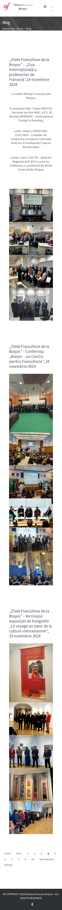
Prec (19, 853)
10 (32, 859)
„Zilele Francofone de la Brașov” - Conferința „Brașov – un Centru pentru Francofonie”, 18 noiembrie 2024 (29, 356)
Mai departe (47, 859)
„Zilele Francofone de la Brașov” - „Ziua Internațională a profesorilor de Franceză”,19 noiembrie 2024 (29, 72)
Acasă (19, 28)
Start (7, 853)
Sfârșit (8, 865)
